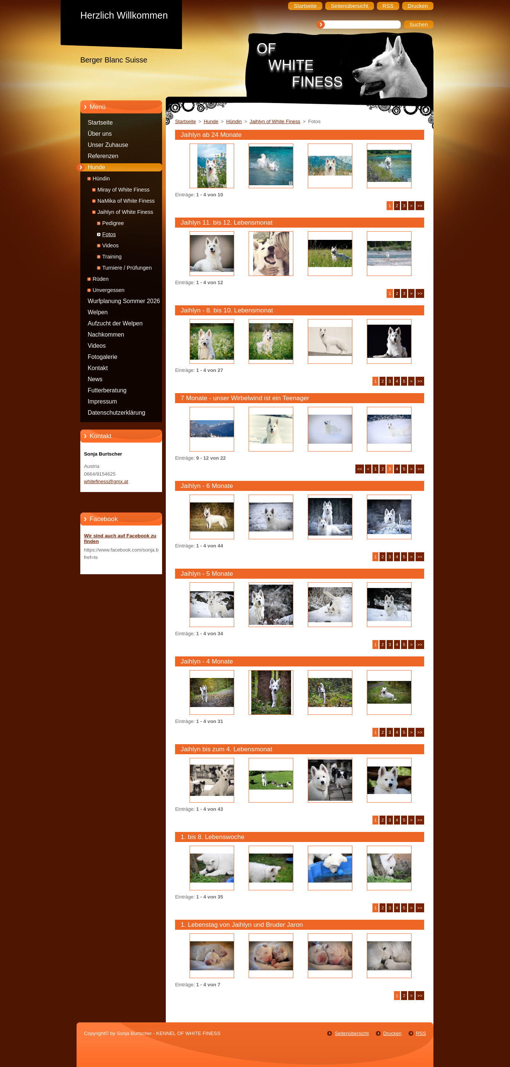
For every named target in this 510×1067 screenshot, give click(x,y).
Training (112, 257)
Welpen (98, 312)
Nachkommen (106, 334)
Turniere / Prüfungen (127, 268)
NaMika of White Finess (126, 201)
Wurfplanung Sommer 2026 (124, 301)
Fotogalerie (102, 357)
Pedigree (113, 223)
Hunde (96, 167)
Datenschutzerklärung (116, 412)
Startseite (100, 122)
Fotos (109, 234)
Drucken (392, 1033)
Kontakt (98, 368)
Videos (110, 245)
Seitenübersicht (351, 1033)
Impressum (102, 401)
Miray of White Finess (123, 190)
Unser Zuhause (108, 145)
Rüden (101, 279)
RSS (421, 1033)
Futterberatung (107, 390)
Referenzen (103, 156)
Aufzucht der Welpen (115, 323)
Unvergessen (109, 290)
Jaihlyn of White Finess (125, 212)
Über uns (100, 134)
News (95, 379)
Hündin (101, 178)
